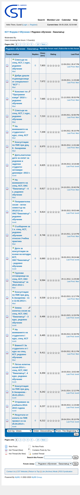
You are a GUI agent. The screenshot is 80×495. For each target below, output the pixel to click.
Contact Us (11, 471)
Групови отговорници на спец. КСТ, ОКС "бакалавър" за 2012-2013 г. (20, 279)
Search (41, 20)
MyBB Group (37, 477)
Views (42, 53)
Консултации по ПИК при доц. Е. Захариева (20, 145)
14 (38, 44)
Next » (44, 44)
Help (75, 20)
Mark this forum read (49, 49)
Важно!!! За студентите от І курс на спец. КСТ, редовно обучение (20, 351)
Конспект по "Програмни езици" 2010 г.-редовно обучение (20, 97)
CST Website (22, 471)
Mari (14, 71)
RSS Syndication (66, 471)
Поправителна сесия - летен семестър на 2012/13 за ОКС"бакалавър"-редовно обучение (21, 210)
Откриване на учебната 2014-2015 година (20, 405)
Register (33, 25)
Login (25, 25)
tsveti (14, 175)
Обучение (25, 32)
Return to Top (34, 471)
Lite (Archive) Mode (50, 471)
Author (16, 54)
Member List (53, 20)
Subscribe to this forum (69, 49)
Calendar (66, 20)
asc (42, 56)
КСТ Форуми (11, 32)
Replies (35, 54)
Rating (53, 54)
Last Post (75, 54)
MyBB (17, 477)
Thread (9, 54)
